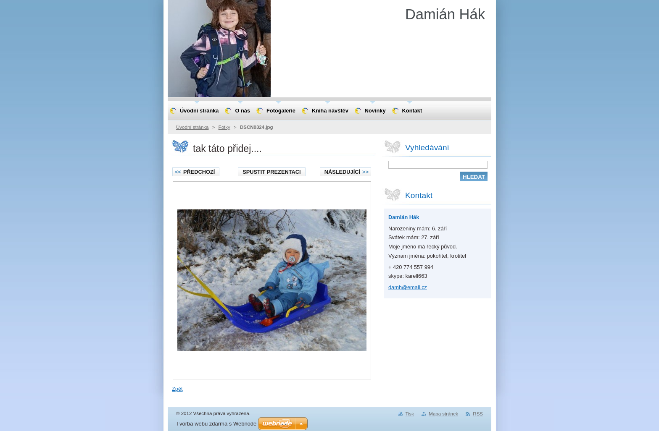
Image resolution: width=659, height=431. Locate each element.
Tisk (409, 413)
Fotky (224, 127)
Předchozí (195, 172)
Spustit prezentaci (272, 172)
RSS (478, 413)
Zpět (177, 389)
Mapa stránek (443, 413)
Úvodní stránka (192, 127)
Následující (346, 172)
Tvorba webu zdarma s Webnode (216, 424)
